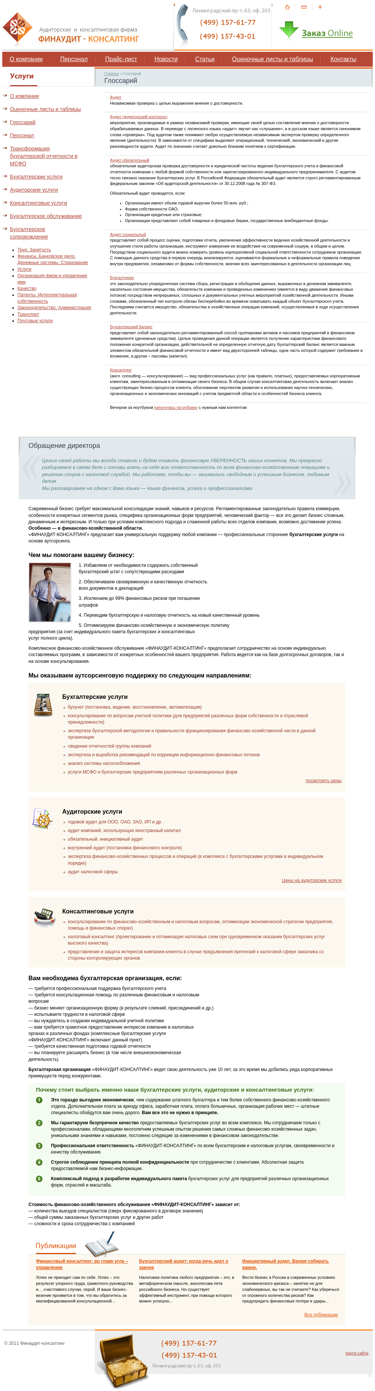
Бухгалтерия (122, 277)
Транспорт (28, 314)
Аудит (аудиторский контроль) (138, 116)
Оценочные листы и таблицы (272, 59)
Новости (166, 59)
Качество (27, 288)
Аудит (115, 97)
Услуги (25, 269)
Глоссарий (23, 122)
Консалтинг (121, 370)
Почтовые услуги (35, 320)
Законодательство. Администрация (55, 307)
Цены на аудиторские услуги (312, 880)
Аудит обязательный (129, 160)
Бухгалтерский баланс (131, 326)
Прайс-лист (121, 59)
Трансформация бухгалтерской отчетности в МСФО (44, 156)
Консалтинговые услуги (38, 203)
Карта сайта (356, 1353)
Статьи (204, 59)
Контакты (343, 59)
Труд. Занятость (34, 249)
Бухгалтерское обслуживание (46, 216)
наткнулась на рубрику (176, 407)
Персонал (73, 59)
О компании (26, 59)
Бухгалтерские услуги (36, 177)
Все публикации (321, 1314)
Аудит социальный (128, 234)
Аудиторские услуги (34, 190)
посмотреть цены (324, 780)
